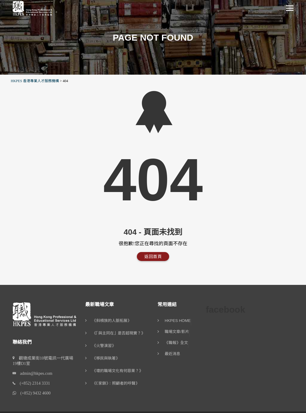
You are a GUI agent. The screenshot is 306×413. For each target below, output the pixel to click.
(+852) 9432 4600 (33, 393)
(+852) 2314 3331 (33, 383)
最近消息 (172, 354)
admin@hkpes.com (34, 373)
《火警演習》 (104, 345)
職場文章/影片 (177, 332)
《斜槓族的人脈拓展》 (111, 320)
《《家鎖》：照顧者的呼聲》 (115, 383)
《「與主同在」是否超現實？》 (118, 333)
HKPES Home (178, 321)
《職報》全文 (176, 343)
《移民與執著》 (106, 358)
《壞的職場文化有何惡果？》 (117, 371)
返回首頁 (153, 256)
